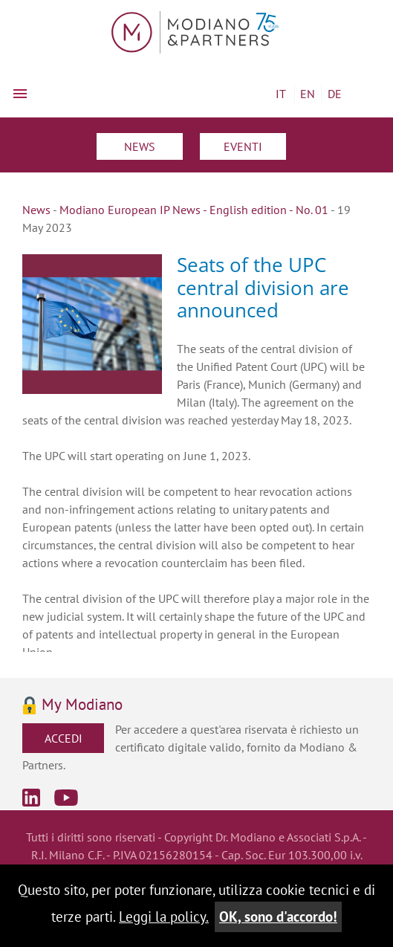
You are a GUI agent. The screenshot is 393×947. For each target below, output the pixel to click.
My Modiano (82, 705)
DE (335, 93)
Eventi (243, 146)
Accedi (63, 738)
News (139, 146)
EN (307, 93)
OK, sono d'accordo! (278, 916)
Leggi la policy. (164, 916)
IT (281, 93)
